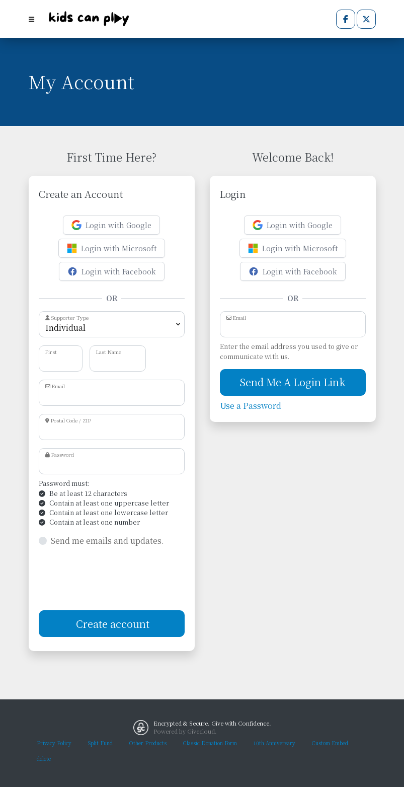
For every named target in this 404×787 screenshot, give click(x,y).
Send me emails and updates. (107, 540)
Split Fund (100, 743)
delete (44, 758)
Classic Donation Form (210, 743)
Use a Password (250, 405)
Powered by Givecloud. (185, 731)
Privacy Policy (54, 743)
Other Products (148, 743)
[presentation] (115, 578)
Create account (111, 623)
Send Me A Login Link (292, 382)
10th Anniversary (274, 743)
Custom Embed (329, 743)
